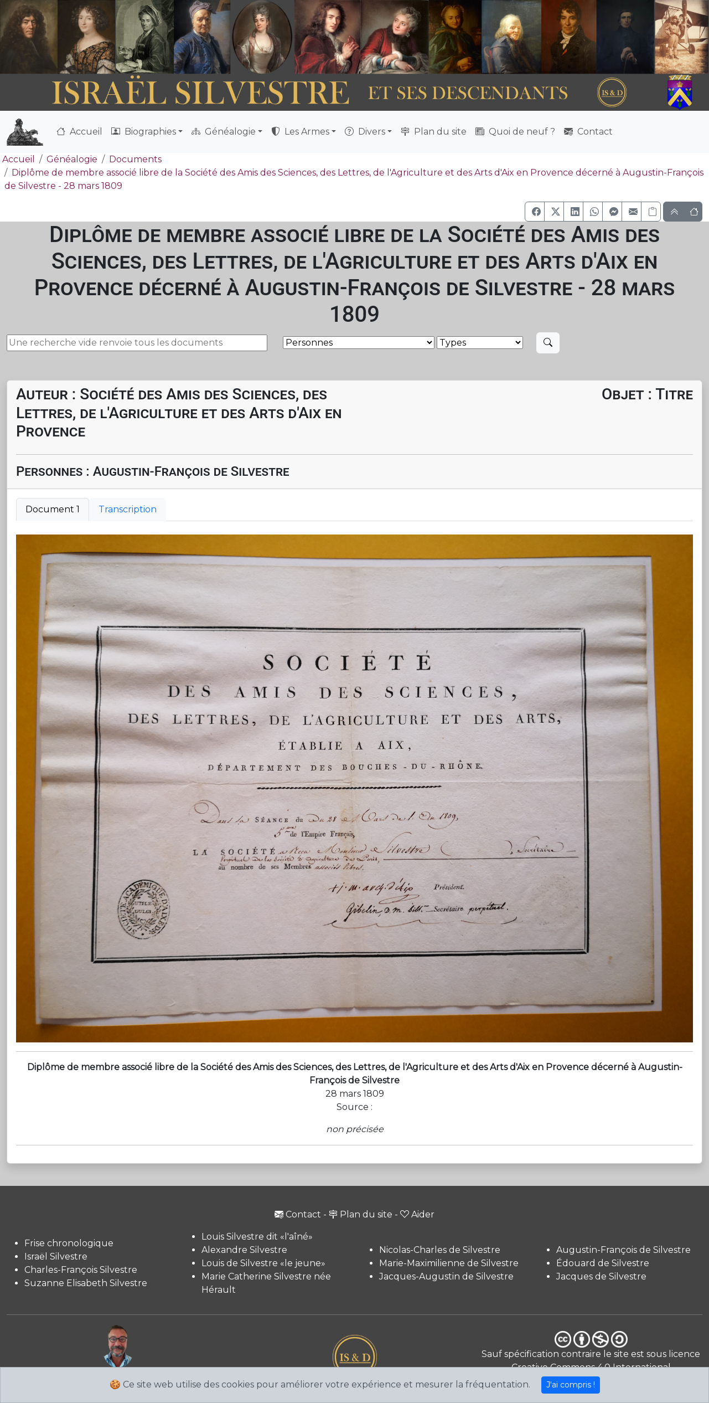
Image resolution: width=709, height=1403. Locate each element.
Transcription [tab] (128, 509)
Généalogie (71, 159)
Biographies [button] (143, 131)
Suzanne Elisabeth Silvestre (85, 1283)
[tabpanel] (354, 788)
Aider (417, 1214)
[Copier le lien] (651, 212)
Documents (135, 159)
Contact (588, 131)
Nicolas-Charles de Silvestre (439, 1250)
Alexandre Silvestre (244, 1250)
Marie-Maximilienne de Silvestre (449, 1263)
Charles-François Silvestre (80, 1270)
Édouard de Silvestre (602, 1263)
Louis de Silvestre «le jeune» (263, 1263)
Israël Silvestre (55, 1256)
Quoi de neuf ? (515, 131)
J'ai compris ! (570, 1385)
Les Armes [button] (300, 131)
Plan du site (434, 131)
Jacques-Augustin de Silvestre (446, 1276)
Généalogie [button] (224, 131)
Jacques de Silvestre (601, 1276)
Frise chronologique (68, 1243)
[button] (535, 212)
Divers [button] (365, 131)
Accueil (79, 131)
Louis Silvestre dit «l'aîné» (257, 1236)
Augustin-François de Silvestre (623, 1250)
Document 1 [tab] (52, 509)
